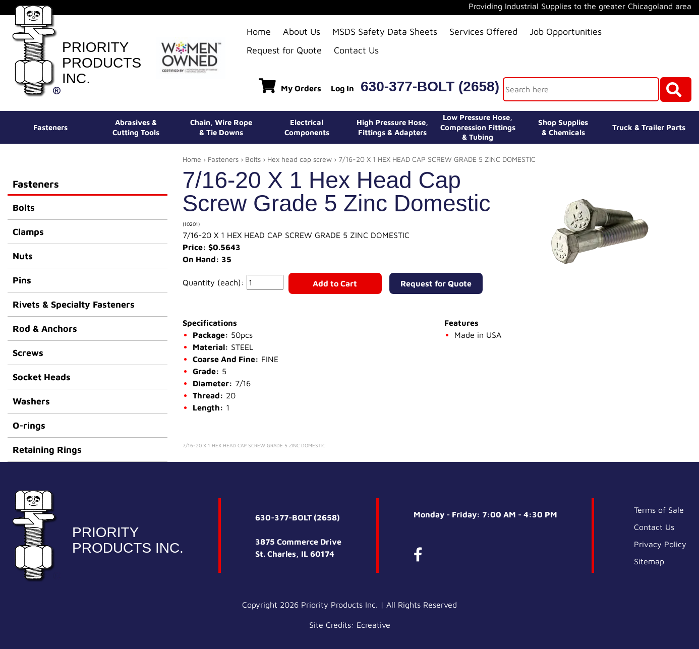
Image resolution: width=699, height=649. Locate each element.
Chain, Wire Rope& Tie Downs (221, 127)
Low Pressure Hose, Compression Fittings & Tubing (477, 127)
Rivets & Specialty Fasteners (74, 304)
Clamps (28, 231)
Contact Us (356, 50)
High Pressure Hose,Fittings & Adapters (392, 127)
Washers (31, 401)
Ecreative (373, 624)
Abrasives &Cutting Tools (135, 127)
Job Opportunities (566, 31)
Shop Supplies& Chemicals (563, 127)
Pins (22, 280)
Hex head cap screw (299, 159)
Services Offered (483, 31)
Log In (342, 88)
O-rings (29, 425)
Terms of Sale (659, 509)
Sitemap (649, 561)
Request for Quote (284, 50)
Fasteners (50, 127)
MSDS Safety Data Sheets (384, 31)
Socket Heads (42, 377)
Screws (28, 352)
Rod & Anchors (45, 328)
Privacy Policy (660, 544)
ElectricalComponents (306, 127)
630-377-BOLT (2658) (430, 86)
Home (259, 31)
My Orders (290, 85)
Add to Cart (335, 283)
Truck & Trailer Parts (648, 127)
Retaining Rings (47, 449)
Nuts (23, 256)
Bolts (24, 207)
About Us (301, 31)
